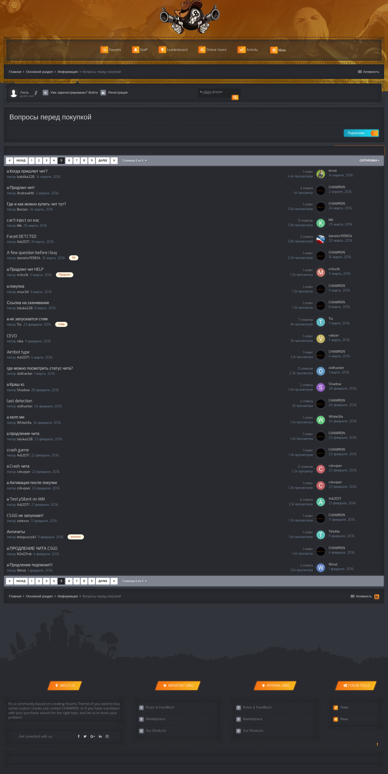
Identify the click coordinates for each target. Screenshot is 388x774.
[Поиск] (216, 93)
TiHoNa (334, 531)
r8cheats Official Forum (194, 17)
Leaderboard (173, 50)
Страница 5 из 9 (134, 160)
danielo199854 (340, 236)
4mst (333, 171)
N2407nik (24, 554)
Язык (341, 719)
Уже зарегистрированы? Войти (71, 92)
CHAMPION (337, 187)
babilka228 (25, 177)
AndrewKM (25, 193)
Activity (248, 50)
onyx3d (23, 292)
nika (20, 341)
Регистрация (114, 92)
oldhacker (24, 373)
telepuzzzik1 (26, 537)
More (278, 50)
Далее (102, 160)
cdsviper (23, 472)
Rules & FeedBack (156, 707)
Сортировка (369, 160)
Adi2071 (23, 242)
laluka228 (25, 308)
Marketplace (152, 719)
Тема (341, 707)
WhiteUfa (24, 423)
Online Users (213, 50)
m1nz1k (22, 275)
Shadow (23, 390)
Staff (140, 50)
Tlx (19, 325)
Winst (21, 570)
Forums (111, 50)
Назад (20, 160)
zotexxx (23, 521)
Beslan (22, 209)
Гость (24, 92)
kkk (19, 225)
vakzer (334, 335)
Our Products (152, 730)
